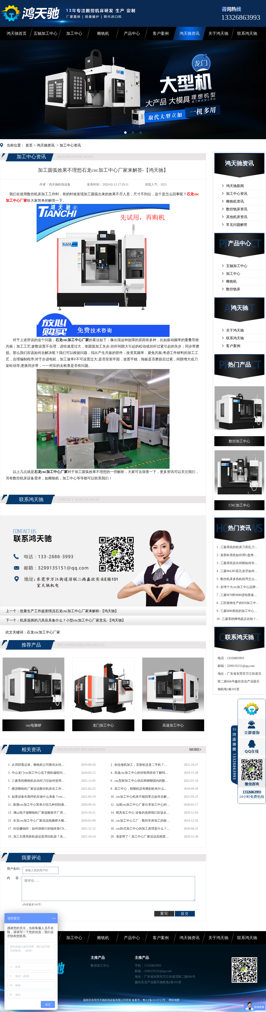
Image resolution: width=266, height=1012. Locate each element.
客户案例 (161, 33)
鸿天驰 (239, 308)
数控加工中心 (100, 965)
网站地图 (174, 1000)
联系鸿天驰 (247, 33)
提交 (185, 913)
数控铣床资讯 (236, 209)
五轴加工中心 (45, 33)
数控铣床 (233, 289)
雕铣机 (103, 33)
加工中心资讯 (70, 145)
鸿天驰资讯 (190, 33)
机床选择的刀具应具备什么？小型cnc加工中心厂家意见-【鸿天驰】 (72, 620)
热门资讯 (239, 528)
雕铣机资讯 (235, 201)
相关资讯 (31, 749)
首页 (29, 145)
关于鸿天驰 (218, 33)
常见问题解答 (236, 225)
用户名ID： (15, 868)
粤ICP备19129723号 (154, 1000)
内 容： (14, 878)
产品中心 (132, 33)
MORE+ (195, 749)
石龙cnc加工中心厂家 (43, 632)
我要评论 (31, 857)
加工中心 (74, 33)
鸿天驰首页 (17, 33)
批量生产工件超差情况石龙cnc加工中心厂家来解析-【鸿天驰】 (69, 611)
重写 (164, 913)
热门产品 (239, 364)
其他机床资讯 (236, 217)
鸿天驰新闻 (235, 186)
